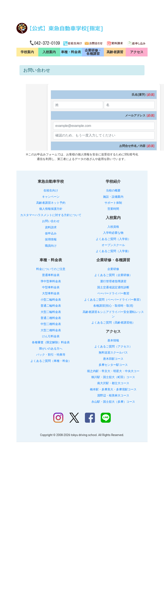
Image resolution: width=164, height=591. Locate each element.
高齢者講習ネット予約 (50, 202)
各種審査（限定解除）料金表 (51, 342)
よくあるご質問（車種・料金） (50, 360)
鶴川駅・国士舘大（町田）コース (113, 377)
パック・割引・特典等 (50, 354)
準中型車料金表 (51, 281)
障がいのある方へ (50, 348)
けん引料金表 (51, 336)
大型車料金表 (51, 293)
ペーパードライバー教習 (113, 293)
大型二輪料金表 (51, 312)
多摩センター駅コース (113, 364)
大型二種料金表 (51, 330)
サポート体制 (113, 202)
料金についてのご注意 (50, 269)
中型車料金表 (51, 287)
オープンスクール (113, 245)
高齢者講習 (115, 52)
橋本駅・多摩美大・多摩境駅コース (113, 389)
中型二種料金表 (51, 324)
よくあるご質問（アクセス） (113, 346)
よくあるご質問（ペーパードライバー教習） (113, 299)
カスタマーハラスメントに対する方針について (50, 215)
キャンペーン (51, 196)
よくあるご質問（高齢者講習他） (113, 322)
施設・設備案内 (113, 196)
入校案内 (49, 52)
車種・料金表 (71, 52)
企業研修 (113, 269)
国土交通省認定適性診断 (113, 287)
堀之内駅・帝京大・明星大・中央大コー (113, 371)
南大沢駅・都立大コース (113, 383)
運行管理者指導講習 (113, 281)
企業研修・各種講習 (93, 52)
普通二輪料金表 (51, 305)
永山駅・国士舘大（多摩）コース (113, 401)
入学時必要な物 (113, 232)
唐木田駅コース (113, 358)
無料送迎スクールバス (113, 352)
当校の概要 (113, 190)
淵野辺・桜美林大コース (113, 395)
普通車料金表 (51, 275)
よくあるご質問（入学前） (113, 239)
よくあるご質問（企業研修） (113, 275)
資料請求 (51, 227)
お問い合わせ (51, 221)
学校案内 (27, 52)
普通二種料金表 (51, 318)
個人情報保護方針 (50, 208)
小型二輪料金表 (51, 299)
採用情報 (51, 239)
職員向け (51, 245)
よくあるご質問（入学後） (113, 251)
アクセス (136, 52)
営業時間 (113, 208)
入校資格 (113, 226)
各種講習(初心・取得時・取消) (113, 305)
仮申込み (51, 233)
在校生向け (50, 190)
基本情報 (113, 340)
